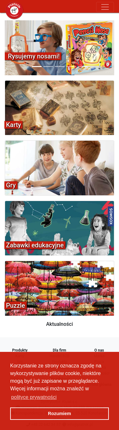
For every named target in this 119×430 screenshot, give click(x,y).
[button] (13, 47)
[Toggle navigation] (105, 7)
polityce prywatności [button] (33, 397)
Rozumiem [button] (59, 413)
